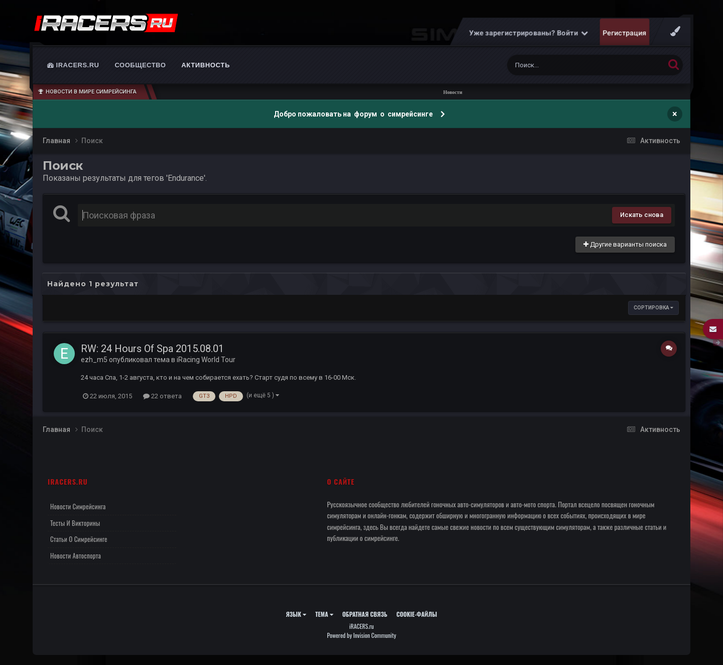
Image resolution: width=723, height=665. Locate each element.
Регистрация (625, 33)
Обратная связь (365, 614)
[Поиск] (567, 65)
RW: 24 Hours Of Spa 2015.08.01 (152, 349)
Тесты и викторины (75, 523)
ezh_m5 (94, 360)
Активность (205, 65)
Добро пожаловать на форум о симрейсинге (354, 114)
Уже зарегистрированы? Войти (528, 33)
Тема (324, 614)
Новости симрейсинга (78, 506)
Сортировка (653, 307)
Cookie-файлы (416, 614)
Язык (296, 614)
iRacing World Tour (206, 360)
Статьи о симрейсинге (78, 539)
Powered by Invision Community (361, 635)
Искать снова (641, 214)
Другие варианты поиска (625, 244)
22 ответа (162, 396)
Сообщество (140, 65)
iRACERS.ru (73, 65)
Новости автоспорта (75, 555)
